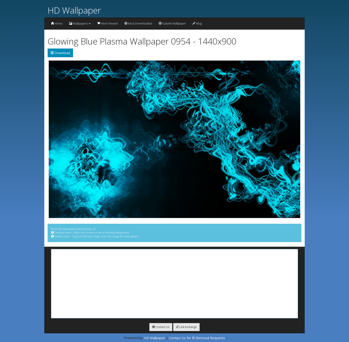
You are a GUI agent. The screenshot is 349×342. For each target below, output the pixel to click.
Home (57, 23)
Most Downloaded (138, 23)
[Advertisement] (174, 283)
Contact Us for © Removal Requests (197, 338)
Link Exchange (186, 327)
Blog (197, 23)
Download (60, 53)
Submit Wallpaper (172, 23)
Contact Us (160, 327)
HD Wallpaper (74, 10)
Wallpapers (80, 23)
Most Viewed (107, 23)
